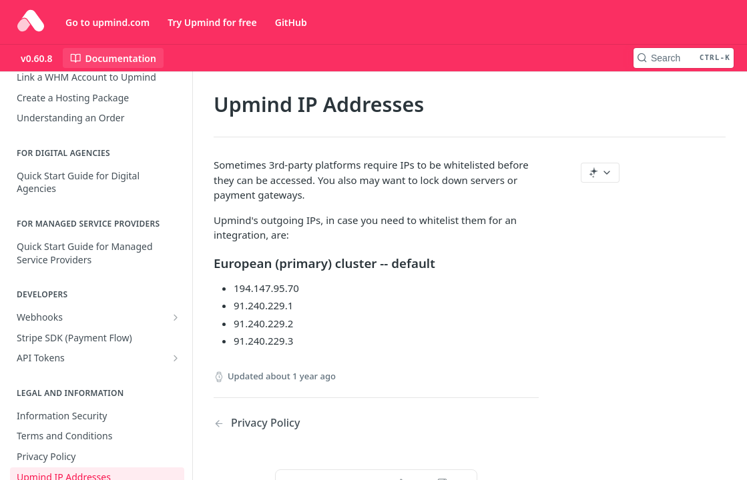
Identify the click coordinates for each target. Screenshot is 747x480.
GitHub (291, 22)
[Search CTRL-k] (684, 58)
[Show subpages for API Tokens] (175, 358)
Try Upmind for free (212, 22)
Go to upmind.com (107, 22)
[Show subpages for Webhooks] (175, 317)
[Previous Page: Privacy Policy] (283, 423)
